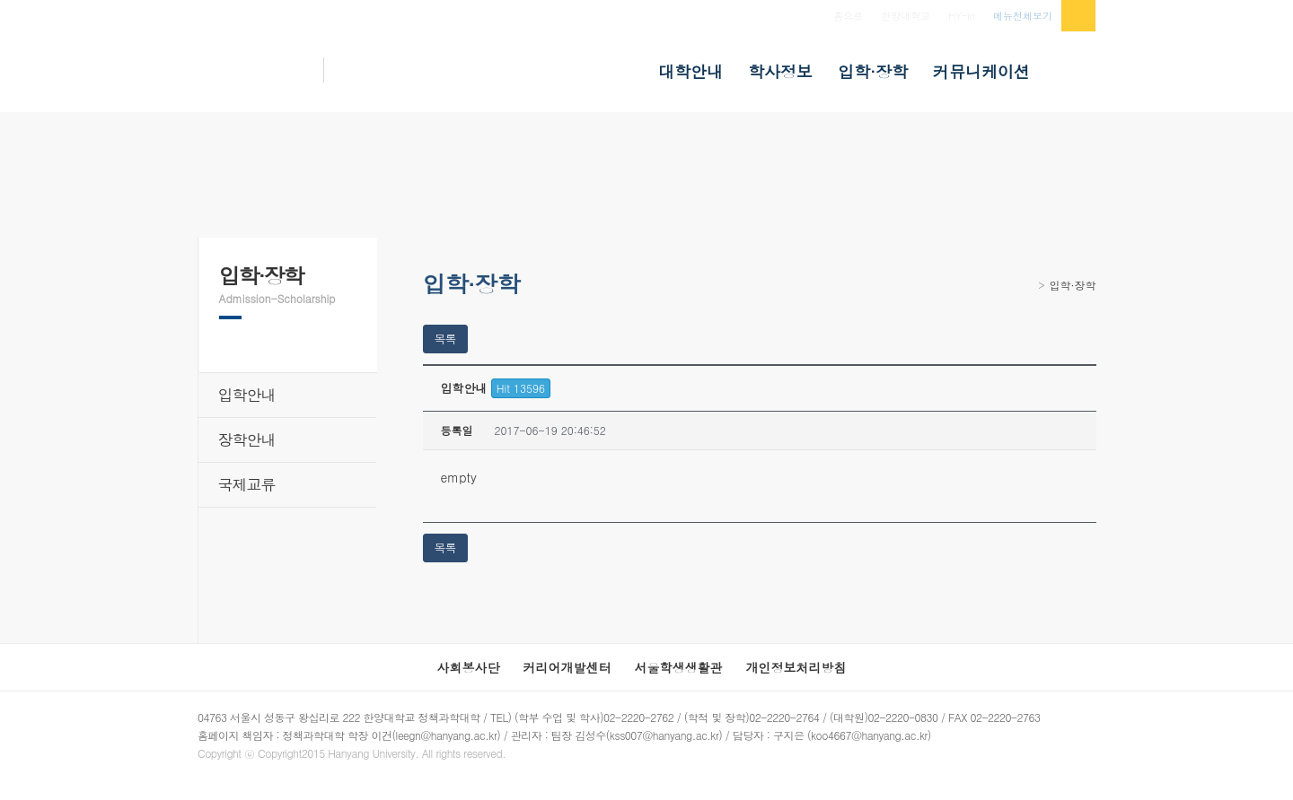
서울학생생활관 (679, 667)
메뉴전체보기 (1022, 15)
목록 (445, 338)
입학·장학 (1073, 284)
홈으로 (848, 15)
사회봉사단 (468, 667)
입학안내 (247, 394)
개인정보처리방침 (796, 667)
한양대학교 (905, 15)
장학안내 (247, 439)
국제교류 (247, 484)
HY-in (961, 15)
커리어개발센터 (567, 667)
